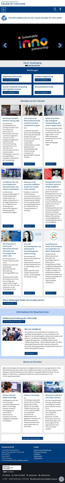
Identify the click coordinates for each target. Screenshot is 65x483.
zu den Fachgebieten (10, 80)
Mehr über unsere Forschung (31, 438)
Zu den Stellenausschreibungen (13, 321)
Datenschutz (44, 475)
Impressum (31, 475)
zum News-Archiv (9, 303)
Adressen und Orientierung (42, 450)
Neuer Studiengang (32, 62)
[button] (5, 45)
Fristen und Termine (40, 452)
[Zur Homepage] (32, 2)
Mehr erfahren (30, 353)
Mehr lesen (7, 164)
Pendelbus (37, 454)
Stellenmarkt (38, 456)
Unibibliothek (38, 458)
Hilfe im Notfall (18, 475)
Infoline (6, 475)
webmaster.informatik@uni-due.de (44, 479)
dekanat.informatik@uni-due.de (18, 460)
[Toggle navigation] (3, 9)
